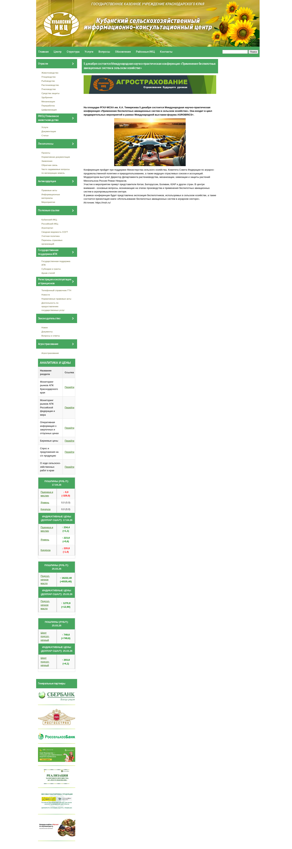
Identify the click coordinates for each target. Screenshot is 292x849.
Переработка (48, 105)
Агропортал (47, 228)
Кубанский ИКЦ (49, 219)
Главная (43, 51)
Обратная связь (50, 165)
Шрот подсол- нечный (45, 636)
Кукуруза (45, 509)
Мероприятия (48, 202)
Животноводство (50, 72)
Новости (46, 294)
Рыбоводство (48, 81)
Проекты (46, 153)
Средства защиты (51, 93)
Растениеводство (50, 85)
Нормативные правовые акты (56, 298)
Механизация (48, 101)
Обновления (123, 51)
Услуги (89, 51)
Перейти (69, 387)
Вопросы (104, 51)
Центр (57, 51)
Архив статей (48, 273)
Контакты (166, 51)
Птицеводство (49, 77)
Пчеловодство (49, 89)
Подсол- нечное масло (45, 580)
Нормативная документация (56, 157)
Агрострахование (50, 353)
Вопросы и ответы (51, 335)
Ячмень (45, 502)
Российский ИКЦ (50, 223)
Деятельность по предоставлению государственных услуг (53, 306)
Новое (45, 327)
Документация (49, 131)
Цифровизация (49, 109)
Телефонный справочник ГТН (56, 290)
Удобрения (47, 97)
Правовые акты (49, 190)
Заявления (47, 161)
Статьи (45, 135)
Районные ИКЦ (145, 51)
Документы (47, 331)
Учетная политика (51, 236)
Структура (73, 51)
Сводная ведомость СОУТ (55, 232)
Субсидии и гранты (51, 269)
